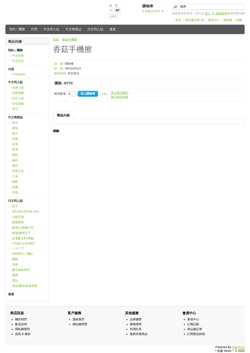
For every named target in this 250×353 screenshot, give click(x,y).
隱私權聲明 (22, 329)
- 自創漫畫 (17, 93)
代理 (34, 29)
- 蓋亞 (14, 165)
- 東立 (14, 122)
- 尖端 (14, 139)
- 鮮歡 (14, 155)
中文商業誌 (73, 29)
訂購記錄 (193, 324)
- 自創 (14, 264)
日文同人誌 (95, 29)
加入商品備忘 (119, 92)
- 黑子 (14, 109)
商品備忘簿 (194, 329)
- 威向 (14, 160)
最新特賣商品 (138, 334)
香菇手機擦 (69, 39)
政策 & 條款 (23, 334)
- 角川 (14, 133)
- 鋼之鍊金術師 (20, 270)
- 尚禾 (14, 144)
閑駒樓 (69, 63)
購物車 (228, 20)
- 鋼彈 (14, 275)
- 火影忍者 (17, 217)
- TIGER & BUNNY (22, 243)
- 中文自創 (17, 55)
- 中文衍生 (17, 61)
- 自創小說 (17, 87)
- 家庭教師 (17, 222)
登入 (208, 13)
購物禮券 (136, 324)
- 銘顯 (14, 181)
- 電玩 (14, 280)
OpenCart (238, 347)
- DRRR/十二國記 (21, 253)
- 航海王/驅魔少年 (22, 227)
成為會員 (221, 13)
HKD (113, 16)
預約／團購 (17, 29)
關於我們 (21, 319)
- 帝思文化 (17, 171)
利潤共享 (136, 329)
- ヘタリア (17, 248)
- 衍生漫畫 (17, 103)
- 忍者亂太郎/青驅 (22, 238)
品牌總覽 (136, 319)
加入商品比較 (119, 97)
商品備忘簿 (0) (194, 20)
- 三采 (14, 176)
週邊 (112, 29)
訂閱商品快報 (196, 334)
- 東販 (14, 128)
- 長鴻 (14, 149)
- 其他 (14, 192)
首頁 (178, 20)
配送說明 (21, 324)
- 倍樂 (14, 187)
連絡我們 (78, 319)
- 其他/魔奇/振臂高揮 (23, 286)
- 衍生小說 (17, 98)
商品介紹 (63, 115)
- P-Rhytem (17, 74)
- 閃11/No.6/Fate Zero (24, 211)
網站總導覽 (80, 324)
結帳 (239, 20)
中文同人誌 (51, 29)
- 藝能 (14, 259)
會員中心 (214, 20)
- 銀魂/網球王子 (20, 233)
